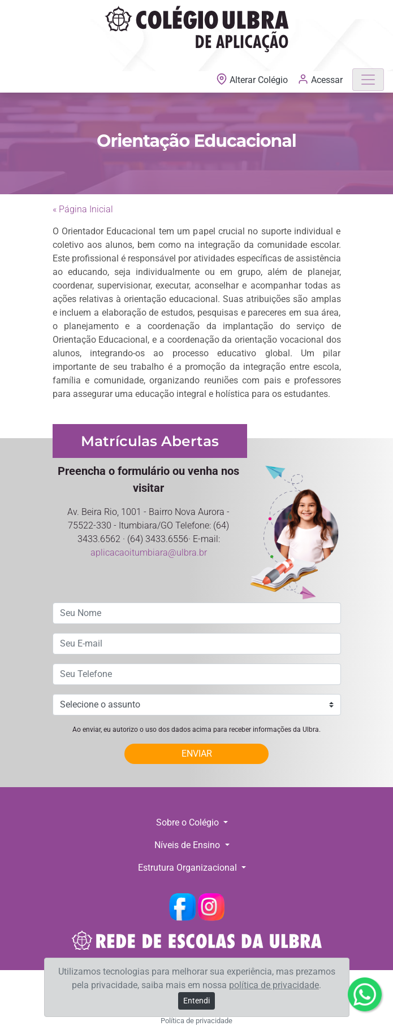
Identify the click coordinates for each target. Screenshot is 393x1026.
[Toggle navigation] (368, 79)
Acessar (320, 79)
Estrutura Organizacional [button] (188, 867)
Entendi (196, 1000)
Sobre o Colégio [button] (188, 822)
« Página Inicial (83, 209)
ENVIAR (197, 753)
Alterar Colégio (253, 80)
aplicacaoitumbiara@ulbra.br (148, 552)
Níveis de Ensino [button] (188, 845)
